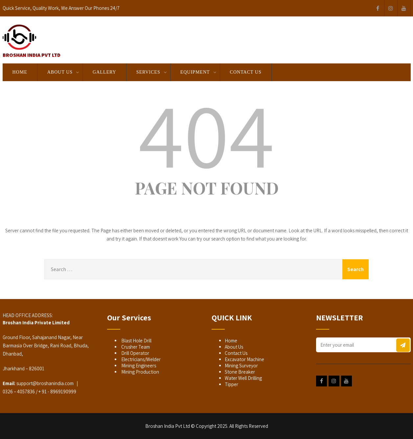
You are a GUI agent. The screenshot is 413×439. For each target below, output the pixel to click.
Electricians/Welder (140, 359)
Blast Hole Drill (135, 340)
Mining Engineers (138, 365)
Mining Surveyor (241, 365)
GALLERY (104, 72)
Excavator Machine (244, 359)
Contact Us (246, 72)
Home (19, 72)
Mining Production (139, 372)
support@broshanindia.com (45, 383)
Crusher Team (135, 347)
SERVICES (148, 72)
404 (207, 134)
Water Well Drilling (243, 378)
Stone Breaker (240, 372)
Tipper (231, 384)
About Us (60, 72)
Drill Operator (134, 353)
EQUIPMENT (195, 72)
